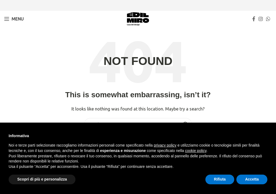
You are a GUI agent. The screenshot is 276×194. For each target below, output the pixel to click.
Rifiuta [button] (220, 179)
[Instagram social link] (260, 19)
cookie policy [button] (195, 150)
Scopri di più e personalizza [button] (42, 179)
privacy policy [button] (165, 145)
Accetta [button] (252, 179)
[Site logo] (138, 18)
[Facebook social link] (254, 19)
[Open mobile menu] (13, 18)
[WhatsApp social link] (268, 19)
